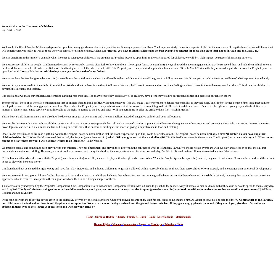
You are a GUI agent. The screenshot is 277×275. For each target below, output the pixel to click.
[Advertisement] (138, 11)
